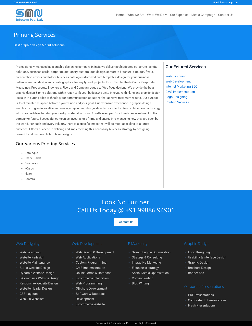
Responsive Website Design (39, 283)
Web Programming (89, 283)
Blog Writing (140, 283)
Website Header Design (36, 288)
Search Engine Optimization (151, 252)
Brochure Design (199, 268)
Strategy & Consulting (147, 257)
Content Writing (142, 278)
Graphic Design (198, 262)
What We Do (157, 15)
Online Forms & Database (93, 273)
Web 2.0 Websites (32, 299)
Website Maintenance (35, 262)
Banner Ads (196, 273)
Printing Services (177, 102)
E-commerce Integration (92, 278)
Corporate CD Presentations (207, 300)
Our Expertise (179, 15)
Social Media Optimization (150, 273)
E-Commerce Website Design (39, 278)
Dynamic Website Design (37, 273)
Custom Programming (91, 262)
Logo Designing (176, 97)
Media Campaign (203, 15)
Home (120, 15)
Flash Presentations (202, 305)
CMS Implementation (180, 92)
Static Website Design (35, 268)
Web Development (178, 81)
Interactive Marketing (146, 262)
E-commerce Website (90, 304)
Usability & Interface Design (207, 257)
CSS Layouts (29, 294)
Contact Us (225, 15)
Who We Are (135, 15)
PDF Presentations (201, 295)
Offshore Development (91, 288)
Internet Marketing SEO (181, 86)
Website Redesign (32, 257)
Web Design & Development (95, 252)
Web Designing (176, 76)
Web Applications (88, 257)
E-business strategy (145, 268)
